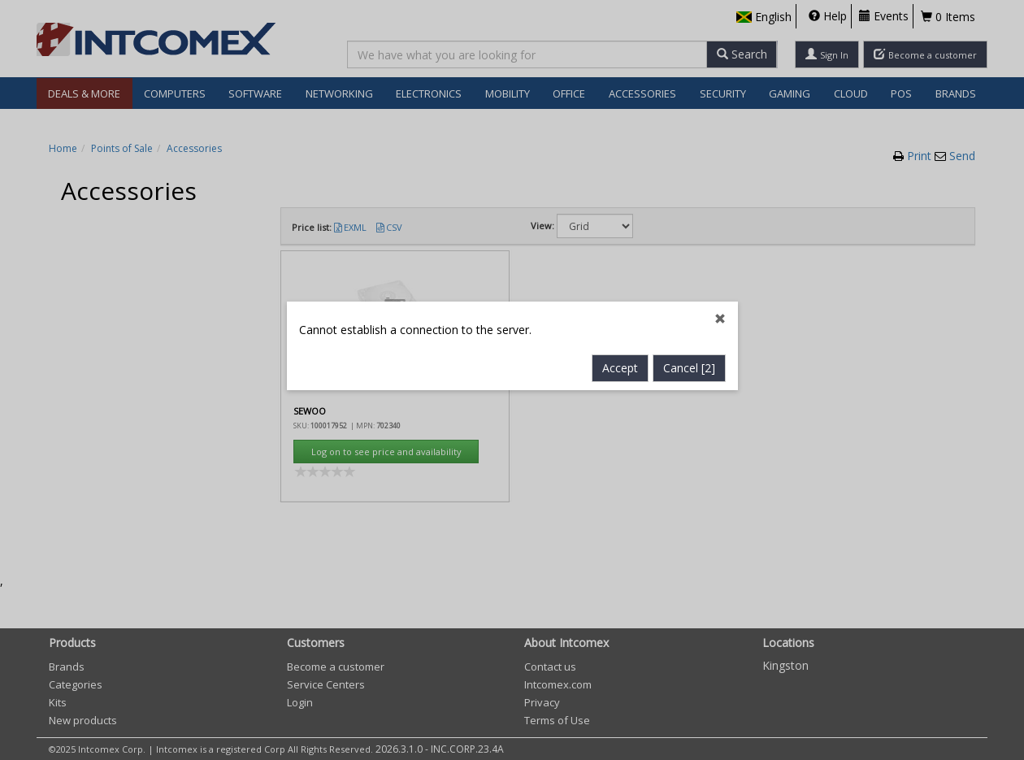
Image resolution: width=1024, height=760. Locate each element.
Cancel (689, 350)
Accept (620, 350)
